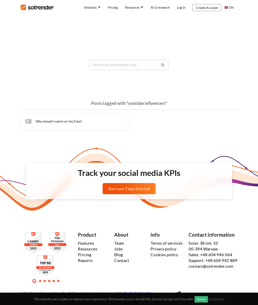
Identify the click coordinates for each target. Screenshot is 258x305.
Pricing (113, 7)
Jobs (118, 248)
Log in (181, 7)
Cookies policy (164, 254)
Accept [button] (201, 299)
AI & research (160, 7)
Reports (85, 260)
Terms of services (166, 243)
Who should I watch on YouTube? (53, 121)
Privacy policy (163, 248)
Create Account (207, 7)
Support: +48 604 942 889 (213, 260)
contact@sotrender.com (211, 266)
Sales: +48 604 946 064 (210, 254)
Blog (118, 254)
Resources (132, 7)
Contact (121, 260)
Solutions (90, 7)
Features (86, 243)
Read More (216, 299)
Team (119, 243)
